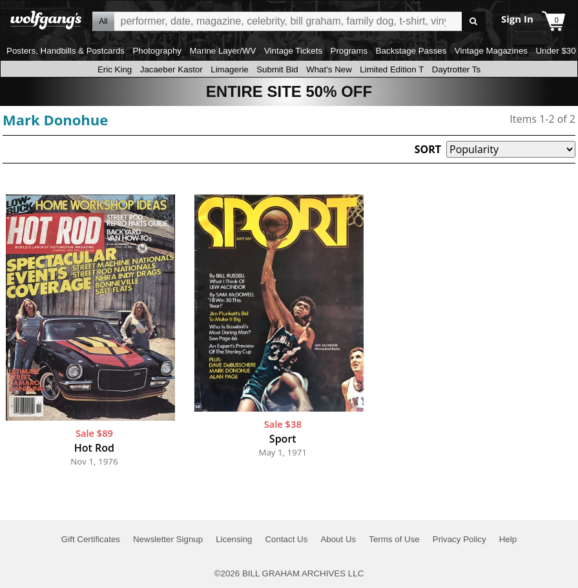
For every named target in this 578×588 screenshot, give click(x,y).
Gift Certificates (90, 539)
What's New (329, 69)
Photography (156, 51)
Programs (349, 51)
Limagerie (230, 69)
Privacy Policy (459, 539)
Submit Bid (277, 69)
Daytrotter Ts (456, 69)
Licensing (234, 539)
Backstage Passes (411, 51)
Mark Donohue (55, 119)
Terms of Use (394, 539)
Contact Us (286, 539)
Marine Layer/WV (222, 51)
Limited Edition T (392, 69)
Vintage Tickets (293, 51)
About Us (338, 539)
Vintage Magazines (491, 51)
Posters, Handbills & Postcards (65, 51)
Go (474, 22)
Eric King (115, 69)
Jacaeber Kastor (171, 69)
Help (508, 539)
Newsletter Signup (168, 539)
